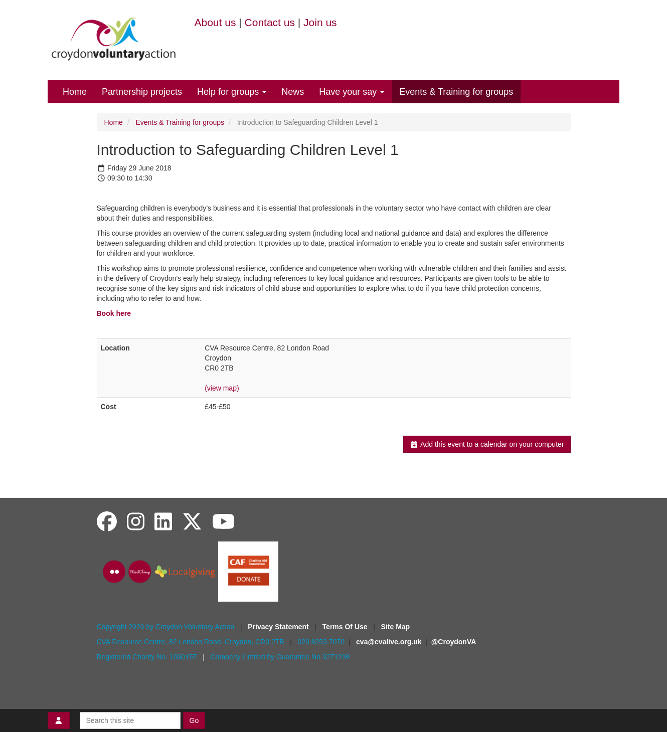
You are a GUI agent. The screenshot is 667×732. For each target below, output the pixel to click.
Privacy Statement (279, 627)
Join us (320, 22)
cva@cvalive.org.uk (388, 642)
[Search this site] (130, 720)
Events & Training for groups (456, 92)
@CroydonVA (453, 642)
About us (215, 22)
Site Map (395, 627)
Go (194, 720)
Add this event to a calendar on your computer (487, 444)
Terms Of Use (346, 627)
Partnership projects (142, 92)
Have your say (351, 92)
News (292, 92)
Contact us (270, 22)
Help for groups (231, 92)
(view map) (222, 388)
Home (75, 92)
